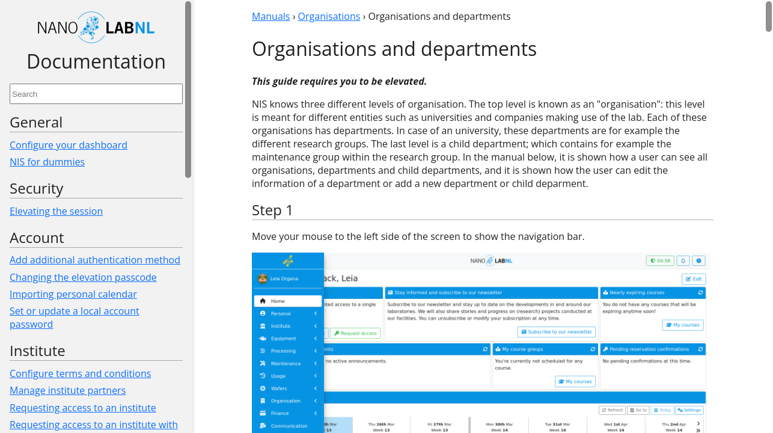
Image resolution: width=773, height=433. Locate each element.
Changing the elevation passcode (83, 277)
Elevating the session (56, 211)
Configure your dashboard (68, 145)
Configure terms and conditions (80, 373)
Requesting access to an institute (83, 407)
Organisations (329, 16)
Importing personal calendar (73, 294)
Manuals (271, 16)
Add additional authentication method (95, 259)
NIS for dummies (47, 161)
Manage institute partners (68, 390)
